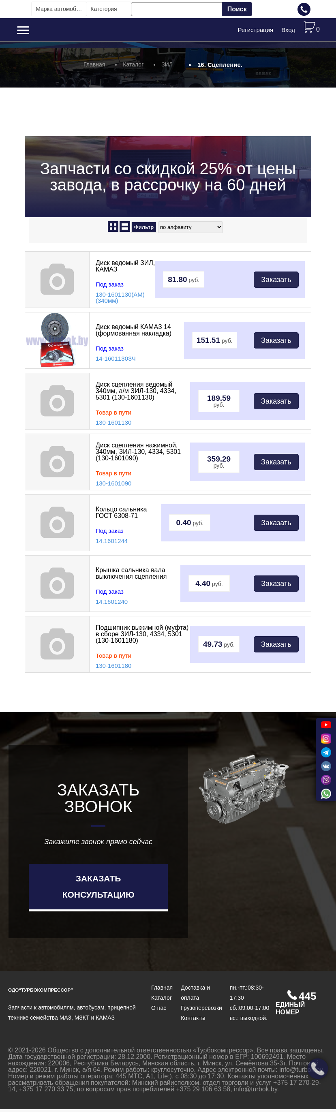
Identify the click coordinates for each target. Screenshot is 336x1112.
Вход (288, 31)
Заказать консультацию (98, 889)
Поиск (237, 9)
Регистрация (255, 31)
